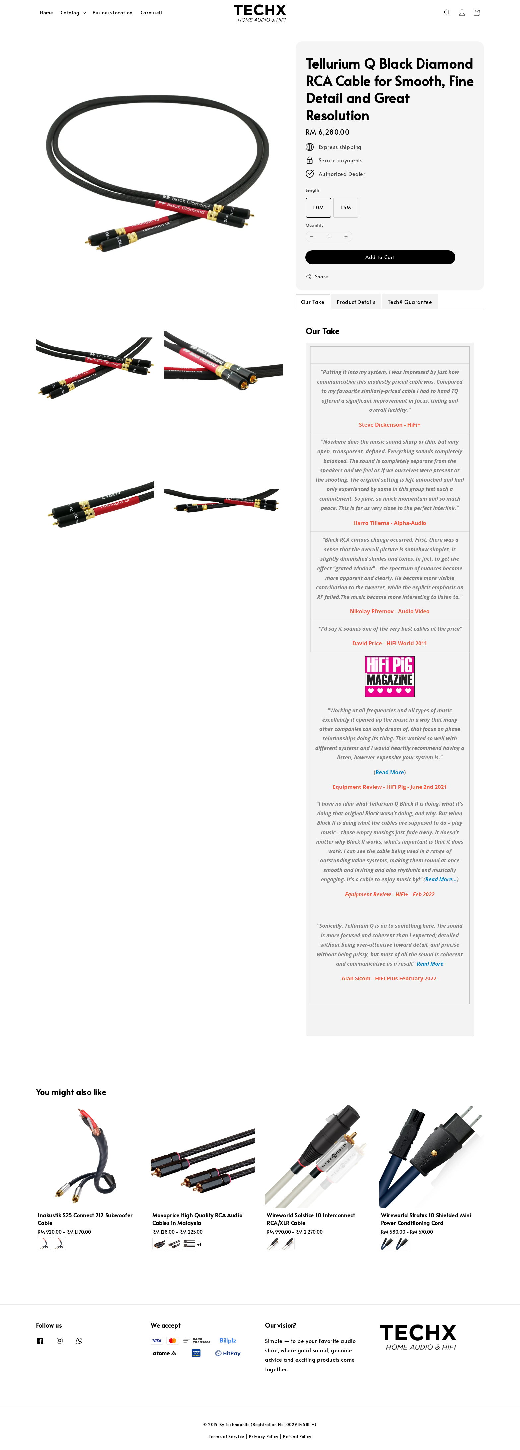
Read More (389, 772)
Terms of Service (226, 1436)
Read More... (441, 879)
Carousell (151, 12)
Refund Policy (297, 1436)
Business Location (113, 12)
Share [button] (317, 276)
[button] (447, 12)
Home (46, 12)
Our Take (313, 301)
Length (312, 190)
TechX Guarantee (410, 301)
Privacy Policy (263, 1436)
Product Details (356, 301)
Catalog (70, 13)
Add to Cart (380, 256)
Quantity (315, 225)
